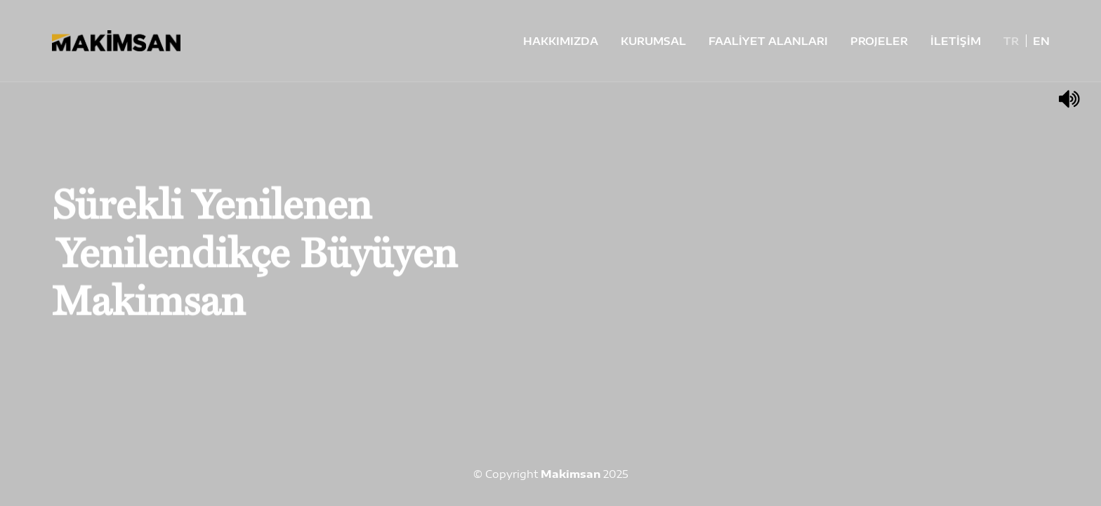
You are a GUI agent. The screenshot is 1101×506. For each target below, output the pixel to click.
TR (1011, 40)
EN (1041, 40)
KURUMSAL (653, 40)
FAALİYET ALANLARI (768, 40)
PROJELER (879, 40)
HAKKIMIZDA (560, 40)
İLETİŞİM (955, 40)
